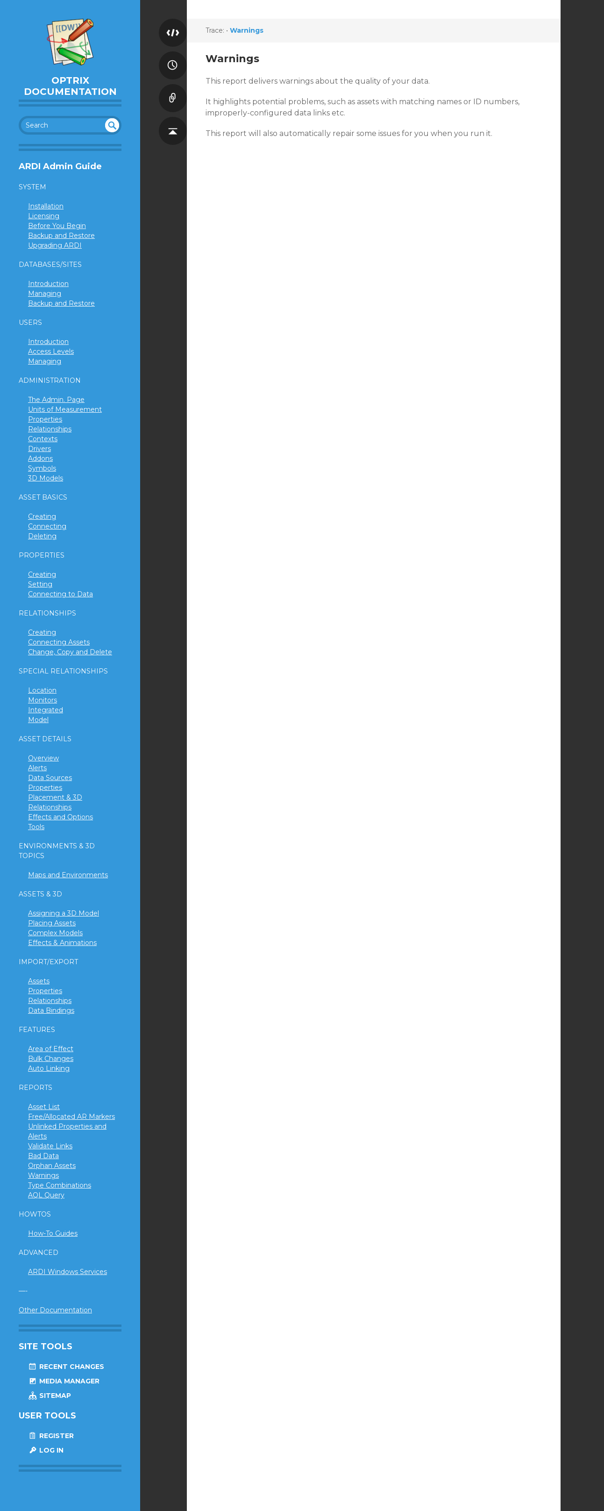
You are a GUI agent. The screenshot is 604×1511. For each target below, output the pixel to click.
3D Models (45, 478)
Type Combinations (59, 1185)
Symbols (42, 468)
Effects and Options (60, 817)
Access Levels (51, 351)
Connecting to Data (60, 594)
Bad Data (43, 1156)
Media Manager (63, 1381)
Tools (36, 827)
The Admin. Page (56, 399)
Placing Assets (52, 923)
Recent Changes (66, 1366)
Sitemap (49, 1395)
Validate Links (50, 1146)
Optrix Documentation (70, 86)
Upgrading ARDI (55, 245)
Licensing (43, 216)
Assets (39, 981)
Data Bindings (51, 1010)
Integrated (45, 710)
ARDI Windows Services (67, 1272)
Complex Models (55, 933)
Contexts (42, 439)
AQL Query (46, 1195)
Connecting (47, 526)
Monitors (42, 700)
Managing (44, 293)
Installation (46, 206)
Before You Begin (57, 226)
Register (51, 1436)
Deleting (42, 536)
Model (38, 720)
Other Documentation (55, 1310)
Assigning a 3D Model (63, 913)
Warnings (43, 1175)
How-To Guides (53, 1233)
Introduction (48, 283)
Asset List (44, 1107)
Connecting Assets (59, 642)
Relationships (49, 429)
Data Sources (50, 777)
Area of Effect (50, 1049)
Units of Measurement (65, 409)
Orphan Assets (52, 1165)
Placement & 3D (55, 797)
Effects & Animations (62, 942)
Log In (46, 1450)
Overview (43, 758)
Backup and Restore (61, 235)
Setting (40, 584)
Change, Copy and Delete (70, 652)
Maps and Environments (68, 875)
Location (42, 690)
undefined (112, 125)
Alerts (37, 768)
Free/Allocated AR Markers (71, 1116)
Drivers (39, 448)
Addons (40, 458)
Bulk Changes (50, 1058)
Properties (45, 419)
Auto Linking (49, 1068)
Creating (42, 516)
